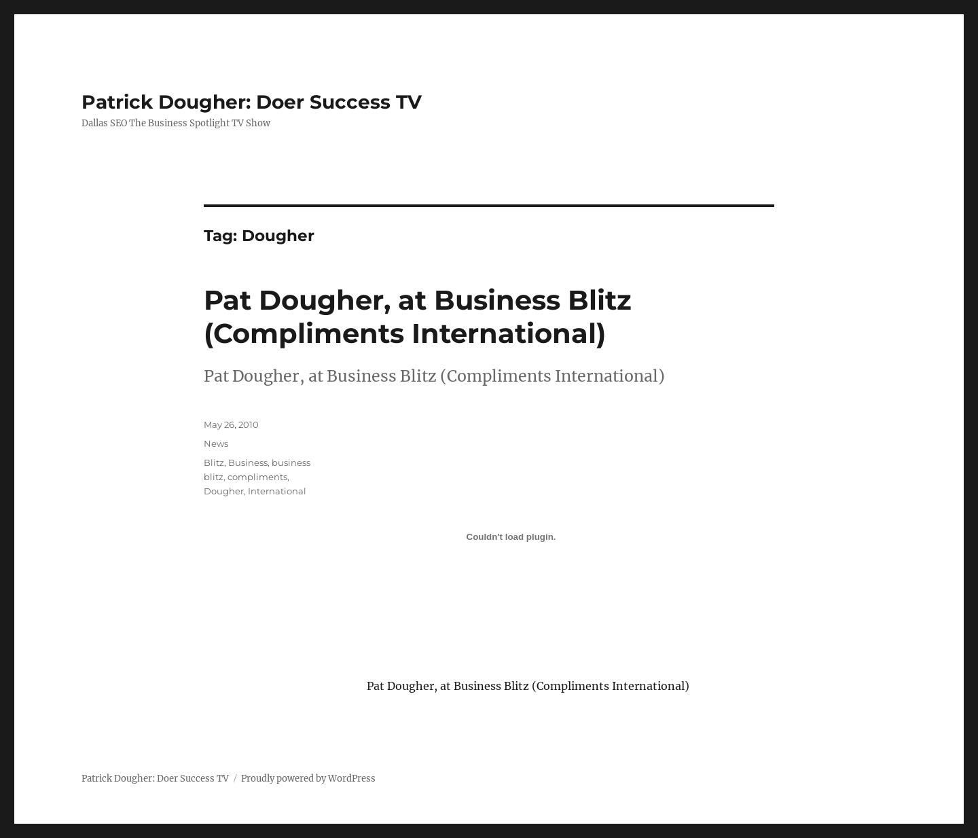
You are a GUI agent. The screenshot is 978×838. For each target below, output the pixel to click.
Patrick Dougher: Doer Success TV (252, 101)
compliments (257, 476)
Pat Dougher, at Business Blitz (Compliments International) (418, 316)
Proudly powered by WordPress (308, 778)
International (277, 491)
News (216, 443)
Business (248, 462)
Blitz (214, 462)
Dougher (224, 491)
